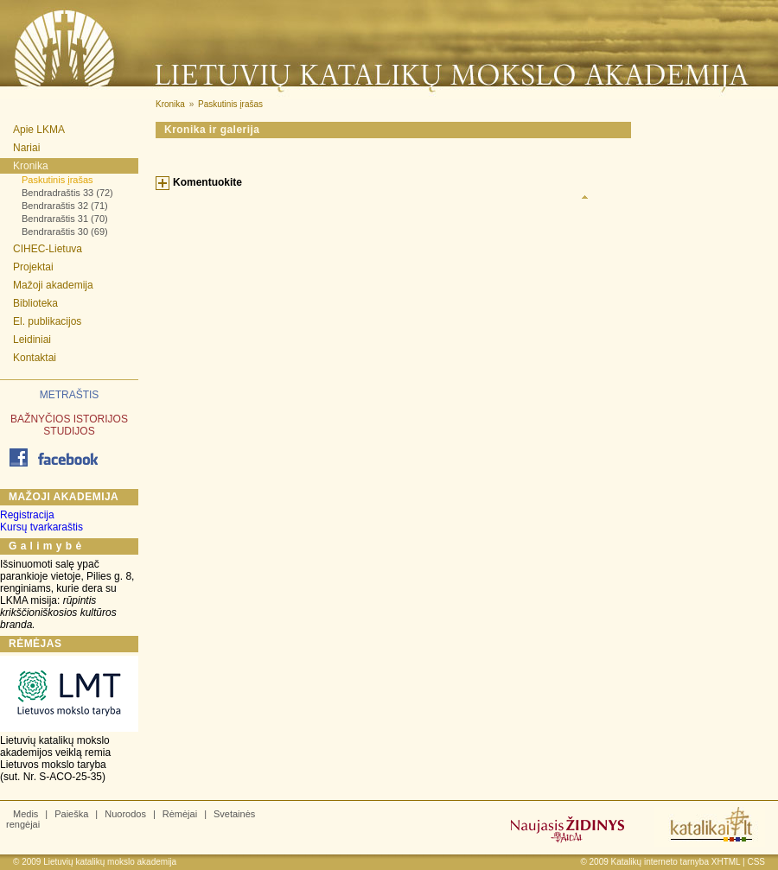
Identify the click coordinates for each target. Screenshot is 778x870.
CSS (756, 862)
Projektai (33, 267)
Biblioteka (35, 303)
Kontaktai (34, 358)
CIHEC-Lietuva (47, 249)
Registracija (27, 515)
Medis (25, 814)
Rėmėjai (180, 814)
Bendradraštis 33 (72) (67, 192)
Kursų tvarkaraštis (41, 527)
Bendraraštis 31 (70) (65, 218)
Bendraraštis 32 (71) (65, 205)
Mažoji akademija (53, 285)
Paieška (71, 814)
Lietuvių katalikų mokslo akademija (109, 862)
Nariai (26, 148)
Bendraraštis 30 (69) (65, 231)
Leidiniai (32, 339)
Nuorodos (125, 814)
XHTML (726, 862)
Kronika (30, 166)
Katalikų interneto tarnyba (660, 862)
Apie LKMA (39, 130)
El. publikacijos (47, 321)
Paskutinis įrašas (57, 180)
